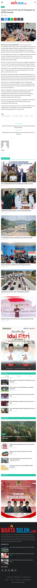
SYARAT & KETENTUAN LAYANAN (17, 582)
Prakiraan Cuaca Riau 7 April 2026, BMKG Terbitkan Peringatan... (21, 466)
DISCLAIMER (17, 580)
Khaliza (2, 239)
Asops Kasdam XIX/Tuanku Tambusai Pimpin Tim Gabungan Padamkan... (21, 459)
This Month (18, 376)
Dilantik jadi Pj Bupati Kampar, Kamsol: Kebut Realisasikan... (16, 210)
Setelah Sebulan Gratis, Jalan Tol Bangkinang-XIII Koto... (15, 292)
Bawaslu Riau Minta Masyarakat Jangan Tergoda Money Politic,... (21, 560)
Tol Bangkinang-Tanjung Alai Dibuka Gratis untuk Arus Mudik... (17, 237)
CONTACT (12, 580)
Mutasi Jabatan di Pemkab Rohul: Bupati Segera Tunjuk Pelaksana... (22, 381)
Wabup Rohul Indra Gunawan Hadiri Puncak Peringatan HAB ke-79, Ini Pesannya (18, 133)
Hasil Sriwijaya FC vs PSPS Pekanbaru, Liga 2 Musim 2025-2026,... (22, 388)
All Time (30, 376)
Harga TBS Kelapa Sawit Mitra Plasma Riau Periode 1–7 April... (22, 402)
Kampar (3, 7)
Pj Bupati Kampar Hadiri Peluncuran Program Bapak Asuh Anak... (17, 319)
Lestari (4, 15)
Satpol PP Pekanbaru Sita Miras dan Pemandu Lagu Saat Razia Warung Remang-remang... (18, 126)
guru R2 (26, 116)
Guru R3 (31, 116)
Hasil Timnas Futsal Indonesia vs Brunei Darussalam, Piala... (22, 395)
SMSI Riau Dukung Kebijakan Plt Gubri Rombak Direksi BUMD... (22, 445)
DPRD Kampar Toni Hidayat (18, 116)
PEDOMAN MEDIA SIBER (26, 580)
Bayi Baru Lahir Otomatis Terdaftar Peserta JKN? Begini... (21, 452)
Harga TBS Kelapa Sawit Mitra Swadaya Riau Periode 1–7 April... (23, 409)
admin (3, 440)
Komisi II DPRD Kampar (6, 116)
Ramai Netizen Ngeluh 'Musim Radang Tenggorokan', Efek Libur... (22, 554)
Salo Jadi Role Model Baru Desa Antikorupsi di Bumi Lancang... (17, 183)
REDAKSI (7, 580)
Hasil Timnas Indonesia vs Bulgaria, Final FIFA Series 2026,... (22, 547)
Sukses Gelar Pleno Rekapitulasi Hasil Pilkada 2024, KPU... (16, 264)
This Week (7, 376)
